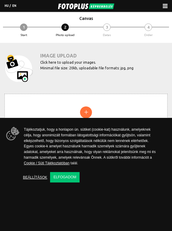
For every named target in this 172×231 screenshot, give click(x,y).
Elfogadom (64, 177)
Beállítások (35, 177)
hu (6, 5)
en (14, 5)
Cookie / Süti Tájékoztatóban (46, 163)
